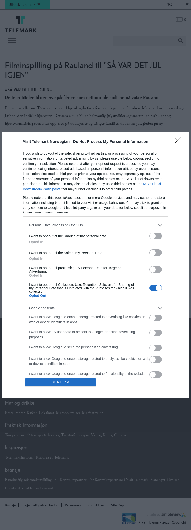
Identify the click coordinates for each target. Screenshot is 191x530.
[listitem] (95, 225)
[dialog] (95, 265)
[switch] (155, 236)
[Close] (179, 142)
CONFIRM (60, 382)
